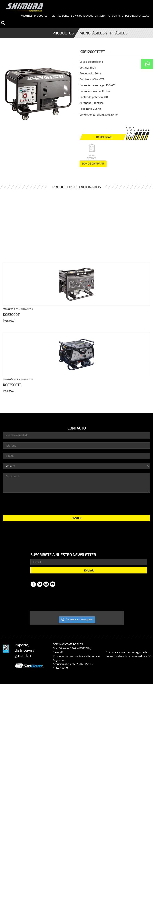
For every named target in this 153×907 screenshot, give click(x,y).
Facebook (33, 584)
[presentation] (76, 503)
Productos (42, 15)
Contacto (117, 15)
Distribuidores (60, 15)
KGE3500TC (12, 385)
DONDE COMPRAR (93, 163)
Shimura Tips (102, 15)
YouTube (53, 584)
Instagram (46, 584)
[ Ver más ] (9, 320)
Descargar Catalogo (137, 15)
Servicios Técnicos (82, 15)
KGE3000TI (12, 315)
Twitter (40, 584)
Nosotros (27, 15)
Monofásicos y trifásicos (104, 33)
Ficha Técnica (91, 151)
